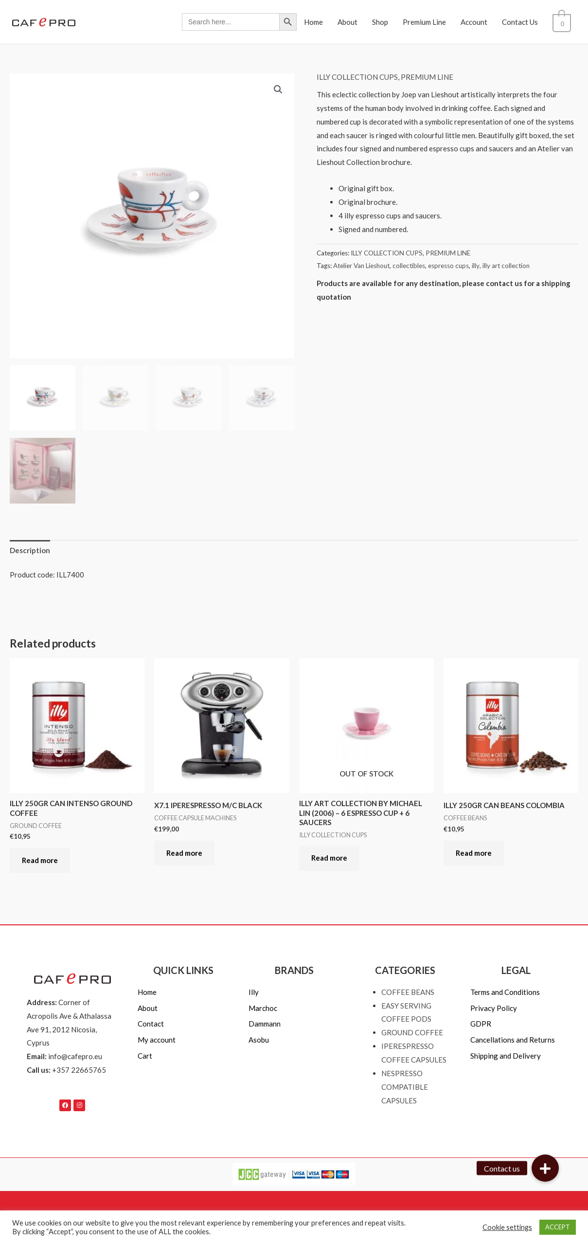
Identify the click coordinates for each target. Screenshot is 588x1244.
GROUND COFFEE (412, 1032)
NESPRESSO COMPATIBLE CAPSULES (404, 1087)
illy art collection (506, 266)
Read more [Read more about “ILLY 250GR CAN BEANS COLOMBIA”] (474, 852)
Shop (385, 22)
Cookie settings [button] (507, 1227)
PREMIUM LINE (427, 76)
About (353, 22)
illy (476, 266)
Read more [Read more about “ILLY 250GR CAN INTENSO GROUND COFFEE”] (40, 860)
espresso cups (448, 266)
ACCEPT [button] (557, 1227)
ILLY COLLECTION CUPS (357, 76)
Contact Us (525, 22)
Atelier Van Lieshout (361, 266)
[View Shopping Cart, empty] (564, 22)
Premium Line (429, 22)
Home (318, 22)
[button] (278, 89)
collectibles (408, 266)
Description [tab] (30, 550)
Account (479, 22)
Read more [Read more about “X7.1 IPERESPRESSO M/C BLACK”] (184, 852)
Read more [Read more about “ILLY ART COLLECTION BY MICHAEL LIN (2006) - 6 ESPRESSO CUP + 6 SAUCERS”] (329, 857)
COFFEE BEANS (407, 992)
